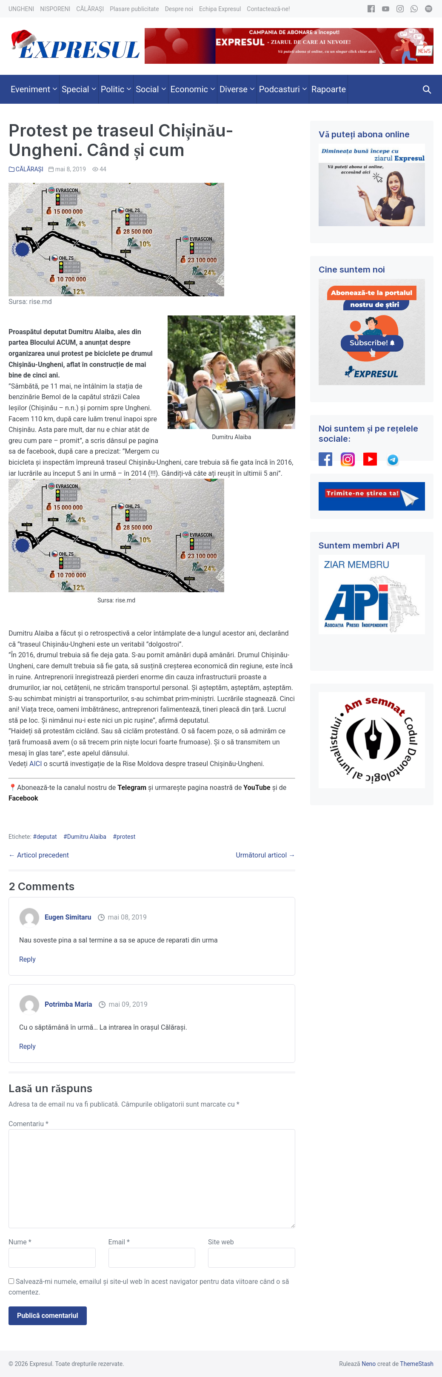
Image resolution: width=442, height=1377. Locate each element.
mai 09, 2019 (128, 1004)
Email (119, 1242)
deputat (47, 836)
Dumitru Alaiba (86, 836)
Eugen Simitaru (68, 917)
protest (126, 836)
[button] (427, 89)
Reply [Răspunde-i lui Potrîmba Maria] (27, 1046)
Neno (369, 1363)
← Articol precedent (39, 855)
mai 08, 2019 (127, 917)
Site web (221, 1242)
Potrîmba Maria (68, 1004)
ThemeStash (416, 1363)
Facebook (24, 798)
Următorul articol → (265, 855)
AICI (35, 764)
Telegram (131, 788)
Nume (20, 1242)
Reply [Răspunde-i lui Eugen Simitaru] (27, 959)
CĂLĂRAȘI (29, 169)
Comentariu (28, 1124)
